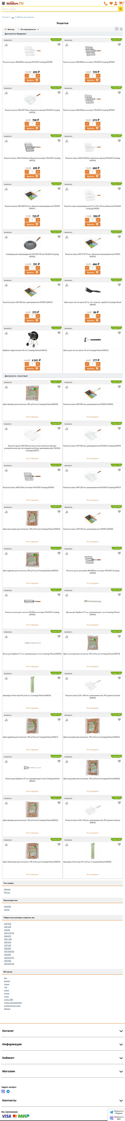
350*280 (7, 960)
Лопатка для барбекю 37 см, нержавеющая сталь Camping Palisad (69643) (32, 779)
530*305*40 (9, 964)
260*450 (7, 942)
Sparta (6, 909)
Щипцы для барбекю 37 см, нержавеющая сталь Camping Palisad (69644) (92, 613)
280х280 (7, 948)
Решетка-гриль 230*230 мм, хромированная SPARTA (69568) (88, 529)
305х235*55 (9, 957)
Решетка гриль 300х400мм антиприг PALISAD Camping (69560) (89, 62)
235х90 (7, 930)
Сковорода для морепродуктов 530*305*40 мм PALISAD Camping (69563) (32, 255)
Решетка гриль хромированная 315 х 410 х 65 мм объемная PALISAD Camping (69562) (92, 207)
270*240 (7, 945)
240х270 (7, 936)
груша (6, 984)
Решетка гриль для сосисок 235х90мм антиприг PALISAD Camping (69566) (32, 613)
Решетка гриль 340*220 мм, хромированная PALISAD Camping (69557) (92, 487)
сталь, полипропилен (13, 1002)
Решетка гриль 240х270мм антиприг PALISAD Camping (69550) (28, 487)
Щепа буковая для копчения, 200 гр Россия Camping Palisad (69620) (30, 404)
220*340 (7, 924)
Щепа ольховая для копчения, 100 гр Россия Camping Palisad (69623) (91, 737)
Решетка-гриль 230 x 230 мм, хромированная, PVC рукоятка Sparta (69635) (92, 821)
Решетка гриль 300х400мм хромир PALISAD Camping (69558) (27, 62)
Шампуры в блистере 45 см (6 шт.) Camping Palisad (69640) (87, 862)
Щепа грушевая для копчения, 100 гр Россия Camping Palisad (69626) (91, 778)
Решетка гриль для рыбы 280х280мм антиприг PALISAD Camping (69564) (92, 571)
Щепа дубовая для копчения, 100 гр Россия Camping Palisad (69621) (30, 737)
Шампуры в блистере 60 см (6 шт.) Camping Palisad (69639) (27, 695)
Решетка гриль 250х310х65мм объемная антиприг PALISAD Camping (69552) (32, 159)
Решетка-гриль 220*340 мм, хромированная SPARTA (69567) (28, 302)
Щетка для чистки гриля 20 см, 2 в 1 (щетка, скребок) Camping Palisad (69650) (92, 303)
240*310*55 (9, 933)
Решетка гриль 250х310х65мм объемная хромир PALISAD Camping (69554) (92, 159)
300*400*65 (9, 951)
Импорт (7, 889)
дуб (5, 987)
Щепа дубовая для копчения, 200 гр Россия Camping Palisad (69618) (30, 570)
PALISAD (7, 906)
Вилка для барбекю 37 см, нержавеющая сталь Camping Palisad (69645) (32, 654)
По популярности (27, 29)
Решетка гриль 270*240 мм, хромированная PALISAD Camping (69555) (92, 446)
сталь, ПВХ (8, 999)
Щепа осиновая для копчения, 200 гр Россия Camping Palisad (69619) (91, 654)
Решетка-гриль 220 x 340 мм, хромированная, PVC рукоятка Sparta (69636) (92, 696)
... (13, 16)
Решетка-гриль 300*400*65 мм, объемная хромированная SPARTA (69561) (32, 207)
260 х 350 (8, 939)
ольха (6, 990)
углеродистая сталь (12, 1005)
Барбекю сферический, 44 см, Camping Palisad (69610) (25, 350)
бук (5, 978)
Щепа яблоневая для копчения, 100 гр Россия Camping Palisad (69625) (31, 862)
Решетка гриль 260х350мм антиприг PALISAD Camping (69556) (89, 110)
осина (6, 993)
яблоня (7, 1009)
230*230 (7, 927)
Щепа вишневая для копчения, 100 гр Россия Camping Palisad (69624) (31, 529)
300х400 (7, 954)
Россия (7, 892)
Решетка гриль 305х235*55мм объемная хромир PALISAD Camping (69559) (32, 111)
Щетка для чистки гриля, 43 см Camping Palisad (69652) (85, 350)
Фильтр (9, 29)
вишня (7, 981)
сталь (6, 996)
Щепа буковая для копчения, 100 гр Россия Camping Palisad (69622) (30, 820)
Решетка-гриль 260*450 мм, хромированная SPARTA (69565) (88, 404)
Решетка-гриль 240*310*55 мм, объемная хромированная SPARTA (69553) (92, 255)
